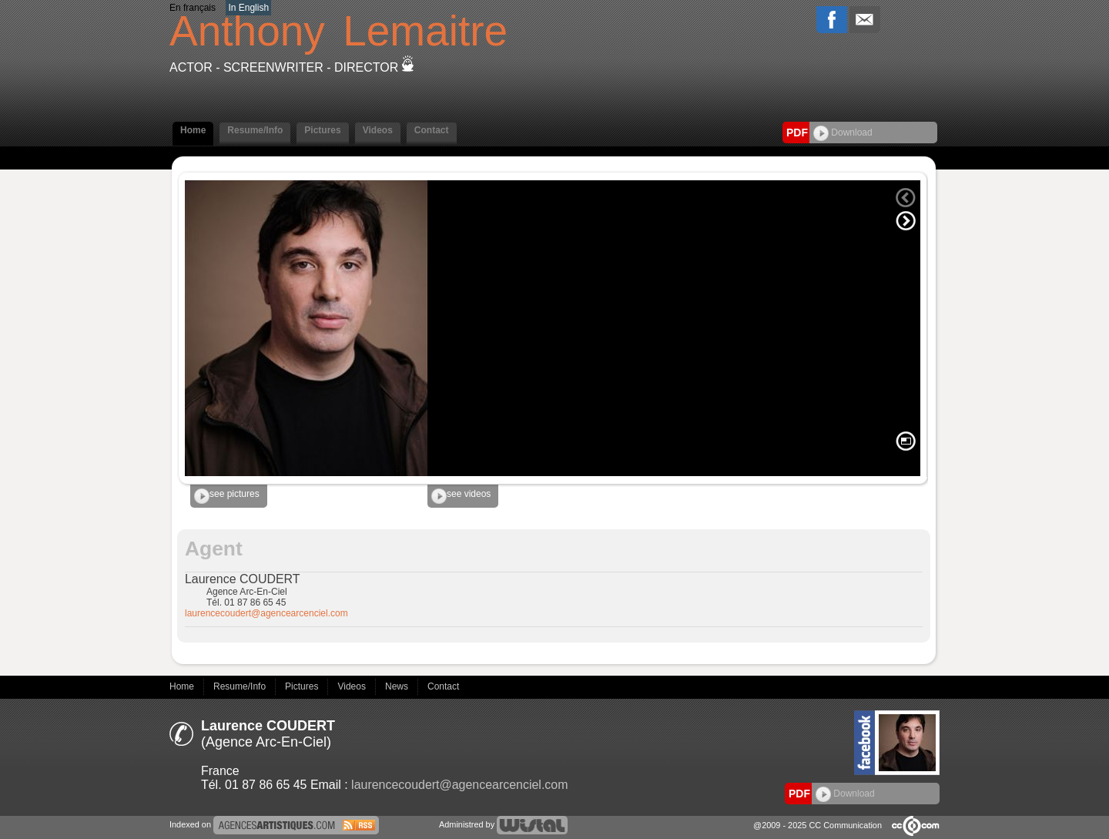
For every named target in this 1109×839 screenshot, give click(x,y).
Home (193, 130)
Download (843, 132)
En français (192, 7)
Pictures (322, 130)
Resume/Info (255, 130)
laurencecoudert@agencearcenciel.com (266, 613)
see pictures (227, 496)
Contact (431, 130)
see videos (461, 496)
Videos (378, 130)
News (397, 686)
